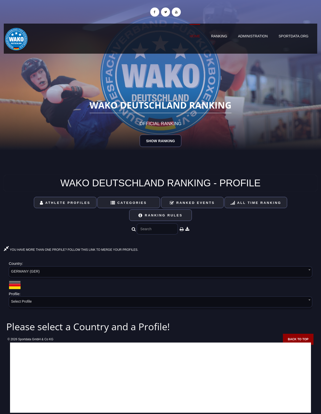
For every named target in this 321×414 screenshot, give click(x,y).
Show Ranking (160, 141)
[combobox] (160, 272)
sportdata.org (293, 36)
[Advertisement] (160, 378)
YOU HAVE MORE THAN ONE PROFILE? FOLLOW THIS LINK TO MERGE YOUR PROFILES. (71, 250)
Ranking (219, 36)
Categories (129, 203)
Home (195, 36)
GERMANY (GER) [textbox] (25, 271)
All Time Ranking (255, 203)
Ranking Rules (160, 215)
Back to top (298, 339)
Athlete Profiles (65, 203)
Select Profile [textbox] (21, 301)
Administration (253, 36)
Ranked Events (192, 203)
